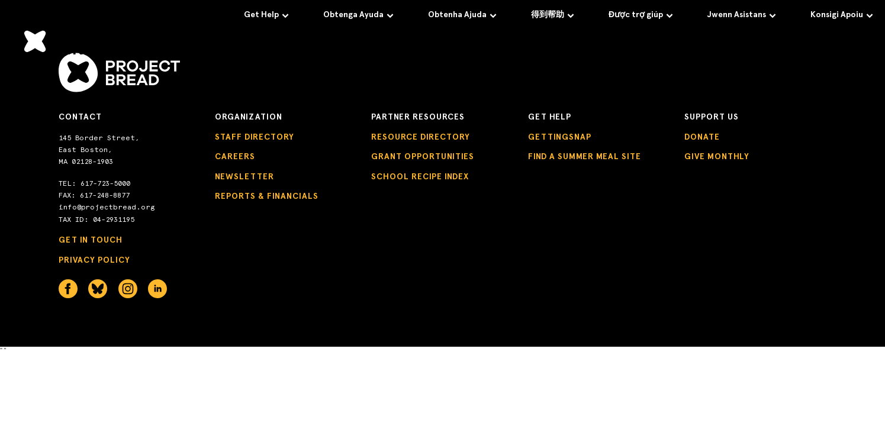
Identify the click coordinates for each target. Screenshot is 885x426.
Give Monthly (716, 156)
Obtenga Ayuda (358, 14)
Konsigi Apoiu (841, 14)
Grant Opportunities (422, 156)
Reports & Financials (266, 196)
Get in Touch (91, 240)
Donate (702, 137)
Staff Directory (254, 137)
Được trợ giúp (641, 14)
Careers (235, 156)
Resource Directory (420, 137)
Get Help (266, 14)
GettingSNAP (559, 137)
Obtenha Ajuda (462, 14)
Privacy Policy (94, 260)
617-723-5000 (105, 183)
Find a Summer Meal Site (584, 156)
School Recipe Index (420, 177)
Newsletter (244, 177)
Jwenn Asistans (741, 14)
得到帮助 (552, 14)
